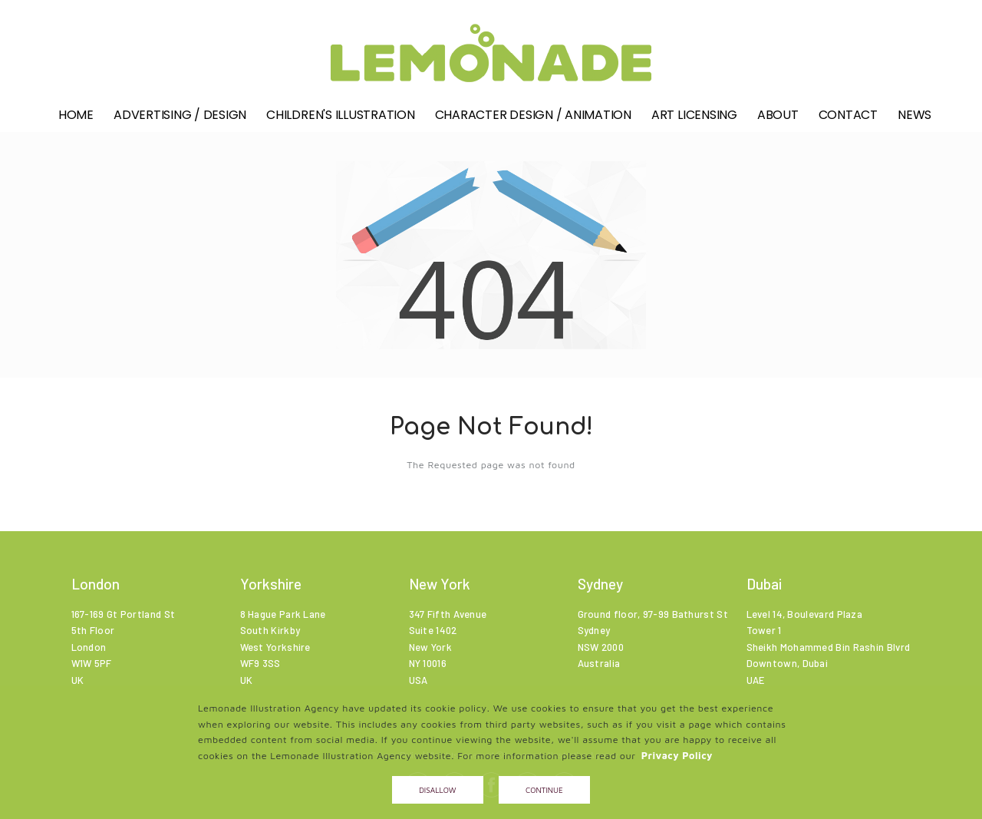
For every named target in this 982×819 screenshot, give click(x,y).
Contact (848, 120)
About (778, 120)
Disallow (437, 789)
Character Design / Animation (533, 120)
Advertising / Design (180, 120)
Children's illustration (340, 120)
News (914, 120)
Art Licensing (694, 120)
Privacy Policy (677, 755)
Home (76, 120)
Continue (544, 789)
